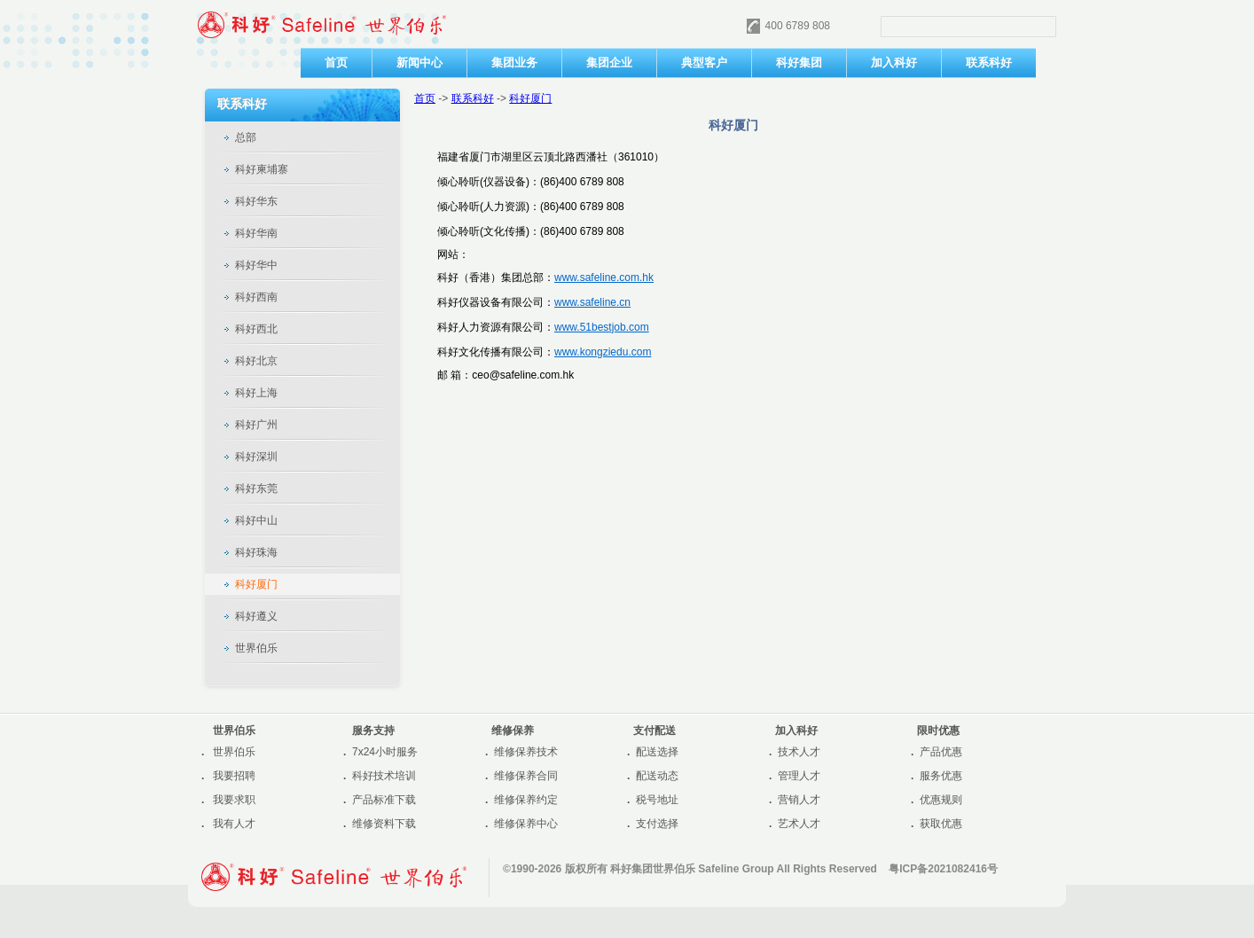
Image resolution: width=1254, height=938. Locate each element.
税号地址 (657, 799)
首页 (424, 98)
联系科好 (472, 98)
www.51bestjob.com (601, 327)
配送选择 (657, 752)
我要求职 (234, 799)
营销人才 (799, 799)
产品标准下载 (384, 799)
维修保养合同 (526, 776)
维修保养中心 (526, 823)
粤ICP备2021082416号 (943, 869)
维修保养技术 (526, 752)
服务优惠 (941, 776)
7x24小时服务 (385, 752)
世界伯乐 (234, 752)
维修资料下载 (384, 823)
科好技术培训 (384, 776)
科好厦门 (530, 98)
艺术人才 (799, 823)
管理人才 (799, 776)
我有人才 (234, 823)
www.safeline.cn (592, 302)
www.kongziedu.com (602, 352)
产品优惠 (941, 752)
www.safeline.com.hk (604, 277)
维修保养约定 (526, 799)
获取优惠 (941, 823)
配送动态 (657, 776)
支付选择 (657, 823)
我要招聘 (234, 776)
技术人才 (799, 752)
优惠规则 (941, 799)
